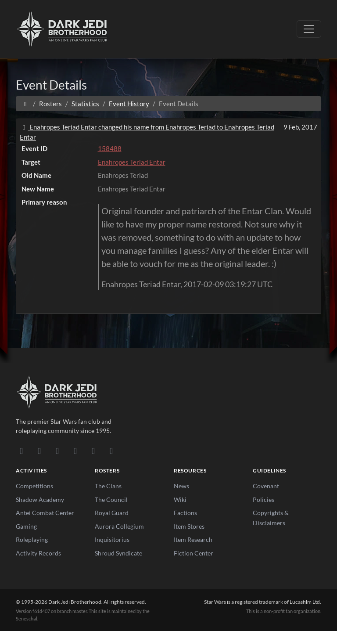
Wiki (180, 499)
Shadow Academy (40, 499)
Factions (185, 512)
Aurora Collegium (119, 526)
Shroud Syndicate (118, 553)
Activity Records (38, 553)
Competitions (34, 486)
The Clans (108, 486)
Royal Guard (112, 512)
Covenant (266, 486)
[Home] (25, 104)
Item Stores (189, 526)
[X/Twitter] (93, 450)
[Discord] (21, 450)
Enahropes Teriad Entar (131, 162)
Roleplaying (32, 539)
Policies (263, 499)
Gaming (26, 526)
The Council (111, 499)
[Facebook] (57, 450)
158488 (110, 148)
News (181, 486)
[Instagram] (75, 450)
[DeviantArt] (39, 450)
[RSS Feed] (111, 450)
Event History (129, 104)
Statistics (85, 104)
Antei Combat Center (45, 512)
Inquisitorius (112, 539)
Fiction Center (193, 553)
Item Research (193, 539)
